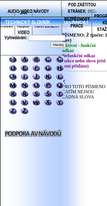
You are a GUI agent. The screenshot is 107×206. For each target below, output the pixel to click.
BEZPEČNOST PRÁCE (77, 22)
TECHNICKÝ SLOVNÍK (27, 22)
